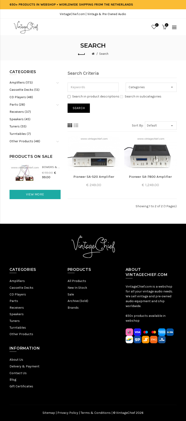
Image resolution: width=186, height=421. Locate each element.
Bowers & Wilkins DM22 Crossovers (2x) (51, 167)
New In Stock (77, 288)
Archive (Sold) (78, 301)
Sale (71, 294)
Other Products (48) (25, 141)
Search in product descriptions (93, 96)
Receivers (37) (20, 112)
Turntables (18, 328)
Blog (13, 380)
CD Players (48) (21, 97)
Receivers (17, 308)
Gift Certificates (21, 386)
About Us (16, 360)
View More (35, 194)
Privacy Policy (67, 413)
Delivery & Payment (24, 366)
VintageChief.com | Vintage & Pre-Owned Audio (93, 14)
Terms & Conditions (96, 413)
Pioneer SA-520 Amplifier (93, 177)
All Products (77, 281)
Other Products (21, 334)
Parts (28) (17, 105)
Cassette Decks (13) (24, 90)
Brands (73, 308)
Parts (14, 301)
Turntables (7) (20, 134)
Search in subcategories (140, 96)
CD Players (18, 294)
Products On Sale (31, 156)
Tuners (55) (18, 126)
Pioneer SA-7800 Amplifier (150, 177)
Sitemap (48, 413)
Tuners (15, 321)
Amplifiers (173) (21, 82)
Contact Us (18, 373)
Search (103, 53)
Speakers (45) (20, 119)
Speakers (17, 314)
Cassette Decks (21, 288)
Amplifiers (17, 281)
